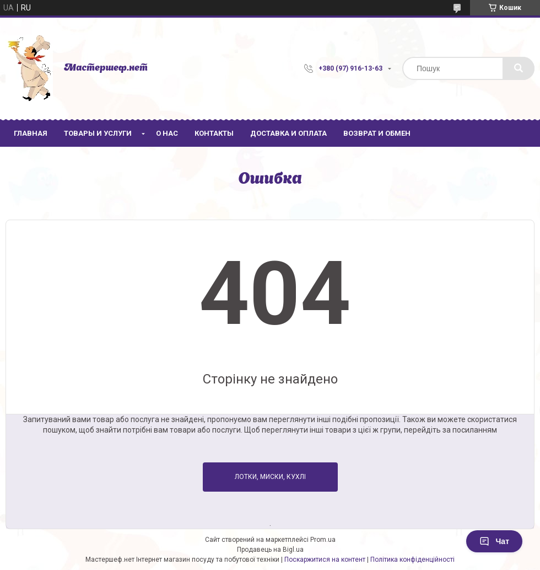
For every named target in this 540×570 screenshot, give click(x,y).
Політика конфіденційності (412, 559)
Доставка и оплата (288, 133)
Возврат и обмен (377, 133)
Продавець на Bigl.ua (270, 549)
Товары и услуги (98, 133)
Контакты (214, 133)
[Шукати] (518, 68)
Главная (30, 133)
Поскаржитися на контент (324, 559)
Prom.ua (323, 540)
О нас (167, 133)
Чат (494, 541)
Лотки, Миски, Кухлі (270, 477)
